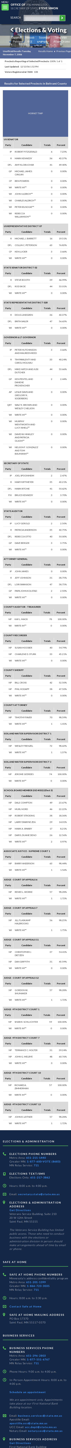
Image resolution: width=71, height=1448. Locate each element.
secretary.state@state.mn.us (38, 1194)
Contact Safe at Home (25, 1306)
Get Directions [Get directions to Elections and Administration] (20, 1210)
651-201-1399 (36, 1282)
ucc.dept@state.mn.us (40, 1427)
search (15, 17)
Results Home (45, 51)
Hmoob (30, 37)
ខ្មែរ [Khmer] (28, 45)
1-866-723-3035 (38, 1285)
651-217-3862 (40, 1177)
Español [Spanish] (16, 37)
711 (36, 1165)
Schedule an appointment (27, 1392)
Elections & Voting (38, 30)
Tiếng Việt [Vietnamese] (60, 37)
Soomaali (44, 37)
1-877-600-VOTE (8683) (44, 1161)
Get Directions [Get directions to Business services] (20, 1443)
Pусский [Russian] (18, 41)
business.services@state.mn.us (39, 1415)
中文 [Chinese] (30, 41)
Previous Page (63, 51)
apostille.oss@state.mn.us (28, 1423)
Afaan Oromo (61, 41)
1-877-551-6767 (38, 1359)
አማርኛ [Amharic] (38, 45)
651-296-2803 (36, 1355)
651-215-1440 (36, 1157)
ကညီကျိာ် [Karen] (51, 45)
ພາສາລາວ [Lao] (43, 41)
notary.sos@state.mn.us (45, 1430)
